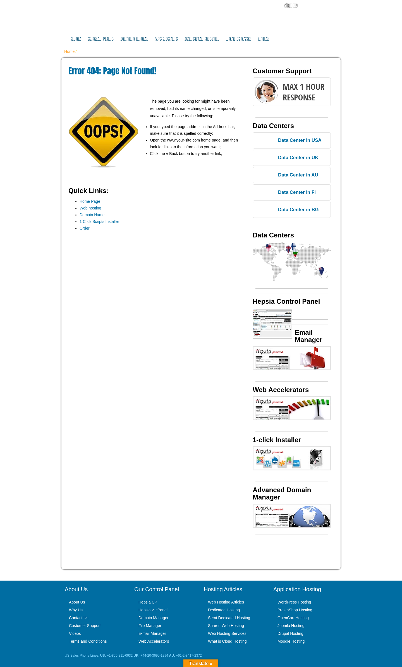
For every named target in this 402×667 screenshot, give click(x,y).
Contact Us (78, 618)
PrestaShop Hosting (294, 610)
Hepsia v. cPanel (153, 610)
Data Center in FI (297, 192)
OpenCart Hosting (293, 618)
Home (75, 38)
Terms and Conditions (88, 641)
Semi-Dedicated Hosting (229, 618)
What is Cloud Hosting (227, 641)
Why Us (76, 610)
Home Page (90, 201)
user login (326, 5)
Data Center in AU (298, 175)
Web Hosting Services (227, 633)
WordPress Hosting (294, 602)
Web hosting (90, 208)
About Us (77, 602)
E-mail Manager (152, 633)
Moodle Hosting (291, 641)
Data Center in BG (298, 209)
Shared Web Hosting (226, 625)
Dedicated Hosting (201, 38)
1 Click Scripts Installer (99, 221)
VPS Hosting (166, 38)
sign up (290, 5)
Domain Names (134, 38)
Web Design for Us (109, 13)
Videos (75, 633)
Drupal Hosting (290, 633)
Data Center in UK (298, 157)
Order (263, 38)
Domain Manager (153, 618)
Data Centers (238, 38)
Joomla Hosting (291, 625)
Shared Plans (100, 38)
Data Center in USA (300, 140)
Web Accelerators (153, 641)
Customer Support (85, 625)
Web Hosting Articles (226, 602)
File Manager (149, 625)
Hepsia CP (147, 602)
